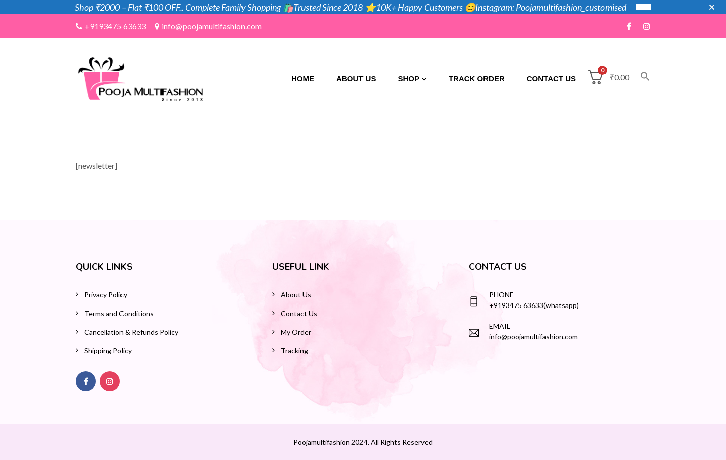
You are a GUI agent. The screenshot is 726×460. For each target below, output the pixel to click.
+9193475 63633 (111, 26)
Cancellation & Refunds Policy (131, 332)
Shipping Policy (108, 350)
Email (499, 326)
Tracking (294, 350)
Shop (408, 78)
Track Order (477, 78)
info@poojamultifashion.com (208, 26)
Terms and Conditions (119, 313)
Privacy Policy (105, 294)
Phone (501, 294)
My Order (296, 332)
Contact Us (551, 78)
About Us (356, 78)
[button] (639, 78)
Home (302, 78)
